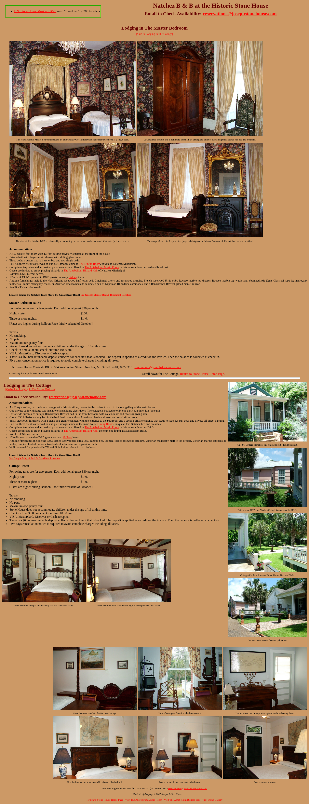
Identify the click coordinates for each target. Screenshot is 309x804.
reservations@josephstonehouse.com (240, 13)
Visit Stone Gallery (212, 799)
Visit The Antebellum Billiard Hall (182, 799)
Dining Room (105, 424)
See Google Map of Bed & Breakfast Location (106, 294)
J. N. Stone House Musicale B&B (35, 11)
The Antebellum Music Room (102, 267)
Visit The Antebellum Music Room (143, 799)
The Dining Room (89, 263)
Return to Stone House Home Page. (202, 374)
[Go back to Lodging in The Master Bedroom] (30, 389)
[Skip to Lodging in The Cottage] (154, 34)
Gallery (73, 277)
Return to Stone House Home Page (105, 799)
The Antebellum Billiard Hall (81, 270)
